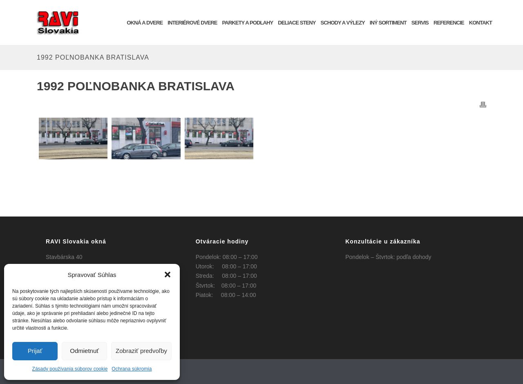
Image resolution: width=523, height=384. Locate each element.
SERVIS (420, 23)
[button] (167, 274)
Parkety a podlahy (247, 23)
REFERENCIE (449, 23)
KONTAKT (480, 23)
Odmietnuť (84, 350)
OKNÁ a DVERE (145, 23)
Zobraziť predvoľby (141, 350)
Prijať (35, 350)
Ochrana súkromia (132, 369)
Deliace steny (296, 23)
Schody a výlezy (343, 23)
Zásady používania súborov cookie (70, 369)
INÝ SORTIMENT (388, 23)
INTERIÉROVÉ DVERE (192, 23)
